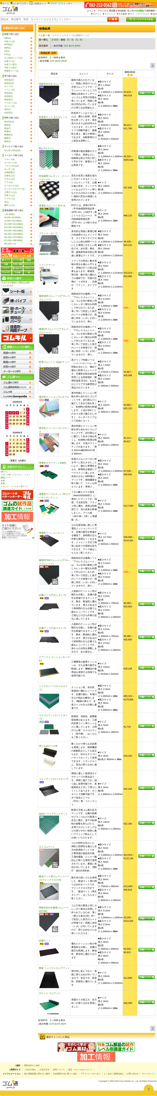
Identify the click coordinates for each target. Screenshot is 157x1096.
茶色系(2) (8, 93)
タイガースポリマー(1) (14, 189)
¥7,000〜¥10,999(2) (13, 221)
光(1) (6, 202)
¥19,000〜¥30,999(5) (13, 231)
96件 (78, 45)
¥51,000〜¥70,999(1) (13, 237)
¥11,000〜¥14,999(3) (13, 224)
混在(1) (7, 109)
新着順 (55, 39)
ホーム (4, 3)
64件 (72, 45)
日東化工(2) (9, 176)
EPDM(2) (8, 44)
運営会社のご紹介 (32, 1065)
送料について (59, 1069)
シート (65, 35)
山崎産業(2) (9, 172)
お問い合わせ (133, 1074)
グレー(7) (8, 86)
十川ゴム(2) (9, 179)
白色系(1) (8, 112)
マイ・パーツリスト (139, 14)
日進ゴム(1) (9, 195)
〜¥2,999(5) (9, 214)
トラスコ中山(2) (11, 166)
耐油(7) (7, 128)
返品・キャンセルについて (80, 1069)
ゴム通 (41, 35)
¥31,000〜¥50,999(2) (13, 234)
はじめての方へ (19, 3)
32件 (66, 45)
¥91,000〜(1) (10, 244)
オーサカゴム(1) (11, 185)
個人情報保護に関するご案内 (37, 1074)
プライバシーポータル (90, 1074)
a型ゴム (4, 471)
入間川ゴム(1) (10, 192)
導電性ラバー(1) (11, 71)
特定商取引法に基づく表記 (65, 1074)
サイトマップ (148, 1074)
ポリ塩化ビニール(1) (13, 58)
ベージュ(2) (9, 90)
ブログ (52, 3)
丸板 (3, 480)
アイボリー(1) (10, 103)
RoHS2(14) (9, 122)
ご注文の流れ (30, 1069)
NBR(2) (7, 48)
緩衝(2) (7, 138)
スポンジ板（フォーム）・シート (16, 474)
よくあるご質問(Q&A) (113, 1074)
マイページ (110, 14)
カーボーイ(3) (10, 163)
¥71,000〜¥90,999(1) (13, 240)
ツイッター (65, 3)
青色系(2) (8, 99)
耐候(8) (7, 125)
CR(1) (7, 51)
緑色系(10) (9, 83)
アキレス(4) (9, 159)
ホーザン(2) (9, 169)
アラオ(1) (8, 182)
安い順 (70, 39)
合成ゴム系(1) (10, 64)
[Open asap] (149, 1089)
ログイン (97, 14)
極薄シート (6, 477)
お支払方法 (44, 1069)
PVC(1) (7, 54)
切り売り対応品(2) (12, 150)
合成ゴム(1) (9, 61)
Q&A (154, 14)
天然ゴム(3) (9, 41)
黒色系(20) (9, 80)
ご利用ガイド (38, 3)
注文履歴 (122, 14)
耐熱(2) (7, 141)
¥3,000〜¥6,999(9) (12, 217)
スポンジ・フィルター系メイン (15, 486)
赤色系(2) (8, 96)
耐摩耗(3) (8, 135)
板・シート (53, 35)
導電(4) (7, 131)
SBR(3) (7, 38)
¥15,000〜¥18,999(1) (13, 227)
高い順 (78, 39)
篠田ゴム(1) (9, 205)
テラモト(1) (9, 199)
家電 (3, 483)
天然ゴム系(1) (10, 67)
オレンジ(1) (9, 106)
